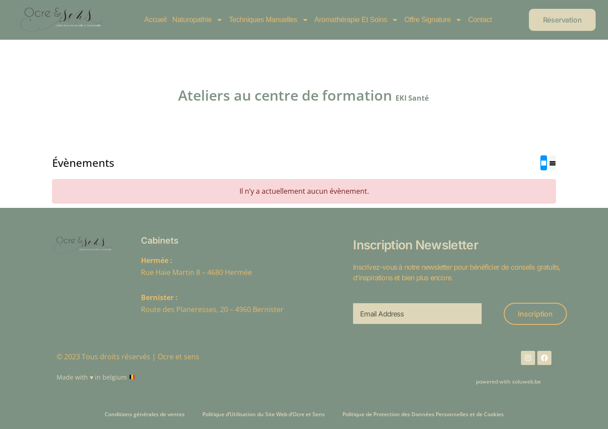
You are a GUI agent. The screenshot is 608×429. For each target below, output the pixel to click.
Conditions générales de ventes (145, 414)
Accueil (155, 19)
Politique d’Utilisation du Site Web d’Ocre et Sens (263, 414)
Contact (480, 19)
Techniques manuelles (268, 20)
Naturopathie (197, 20)
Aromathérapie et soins (357, 20)
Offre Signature (433, 20)
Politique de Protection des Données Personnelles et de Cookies (423, 414)
